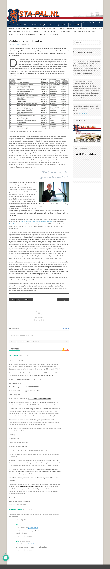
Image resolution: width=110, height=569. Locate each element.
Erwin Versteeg (49, 28)
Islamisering (54, 25)
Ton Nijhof (12, 34)
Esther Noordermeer (66, 28)
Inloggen (66, 328)
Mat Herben (96, 28)
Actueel (17, 25)
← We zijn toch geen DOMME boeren (21, 300)
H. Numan (55, 34)
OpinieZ (11, 224)
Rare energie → (63, 300)
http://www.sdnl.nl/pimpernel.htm (32, 486)
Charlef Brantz (23, 28)
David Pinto (37, 28)
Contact (64, 25)
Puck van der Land (49, 31)
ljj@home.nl (83, 113)
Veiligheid (43, 25)
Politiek (34, 25)
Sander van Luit (91, 31)
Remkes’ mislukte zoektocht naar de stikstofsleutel (36, 221)
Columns (26, 25)
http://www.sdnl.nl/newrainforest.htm (42, 375)
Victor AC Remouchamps (28, 34)
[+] (39, 341)
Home (10, 25)
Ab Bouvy (11, 28)
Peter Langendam (14, 31)
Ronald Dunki (78, 31)
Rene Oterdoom (64, 31)
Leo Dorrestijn (83, 28)
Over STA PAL (75, 25)
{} (36, 341)
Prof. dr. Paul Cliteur (31, 31)
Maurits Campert (33, 527)
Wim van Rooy (44, 34)
